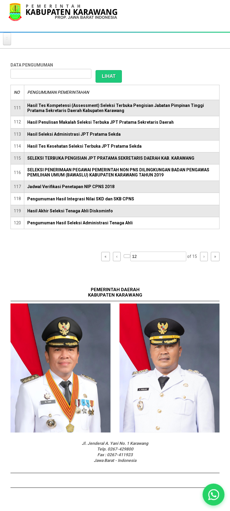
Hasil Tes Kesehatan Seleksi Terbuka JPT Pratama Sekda (84, 146)
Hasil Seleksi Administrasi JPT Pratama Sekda (74, 134)
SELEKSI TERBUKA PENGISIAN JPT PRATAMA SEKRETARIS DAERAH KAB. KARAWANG (110, 158)
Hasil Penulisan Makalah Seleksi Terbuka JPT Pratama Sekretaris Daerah (100, 122)
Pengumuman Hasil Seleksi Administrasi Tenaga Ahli (80, 222)
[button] (213, 494)
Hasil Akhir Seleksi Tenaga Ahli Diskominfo (70, 210)
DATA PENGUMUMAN (31, 65)
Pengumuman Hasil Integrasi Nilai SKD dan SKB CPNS (80, 198)
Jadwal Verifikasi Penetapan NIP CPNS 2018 (70, 186)
